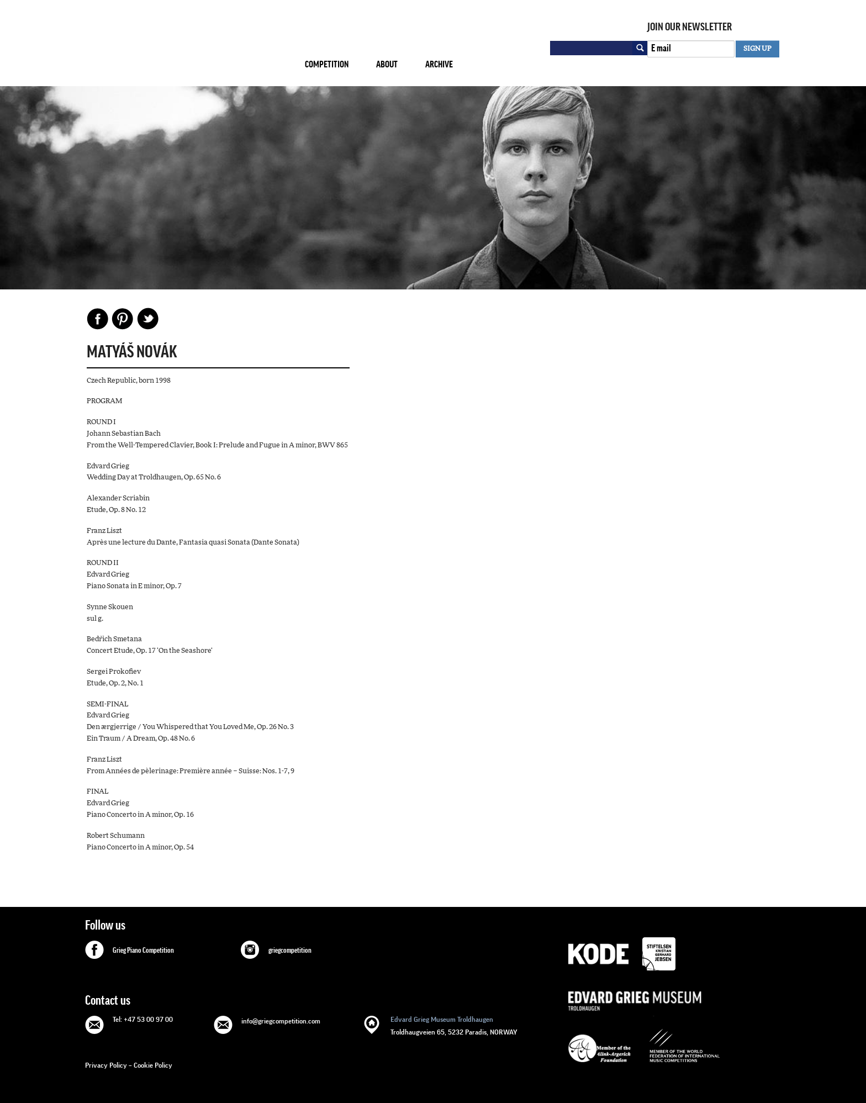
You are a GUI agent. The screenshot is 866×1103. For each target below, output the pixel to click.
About (387, 64)
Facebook (98, 319)
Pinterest (123, 319)
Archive (439, 64)
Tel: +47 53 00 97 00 (143, 1019)
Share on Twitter (147, 319)
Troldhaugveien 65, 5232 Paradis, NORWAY (454, 1025)
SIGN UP (757, 48)
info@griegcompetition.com (280, 1021)
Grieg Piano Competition (143, 950)
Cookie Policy (153, 1065)
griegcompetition (289, 950)
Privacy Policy (106, 1065)
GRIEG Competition (186, 46)
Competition (326, 64)
